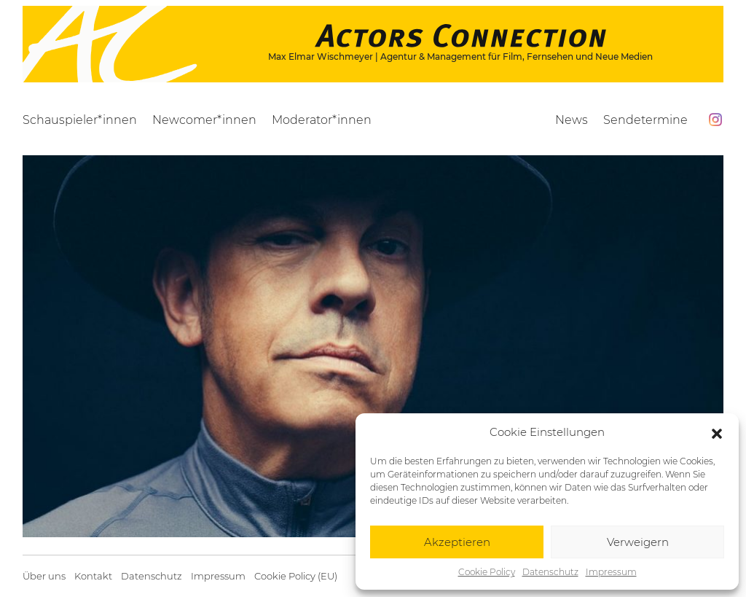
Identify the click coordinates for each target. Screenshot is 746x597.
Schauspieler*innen (80, 120)
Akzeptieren (457, 542)
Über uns (44, 576)
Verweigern (638, 542)
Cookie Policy (486, 571)
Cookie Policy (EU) (295, 576)
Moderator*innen (322, 120)
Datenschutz (550, 571)
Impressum (611, 571)
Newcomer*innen (204, 120)
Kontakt (93, 576)
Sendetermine (645, 120)
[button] (717, 432)
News (571, 120)
